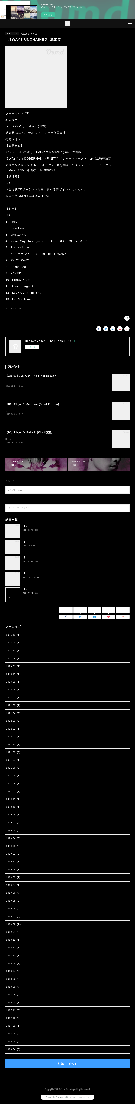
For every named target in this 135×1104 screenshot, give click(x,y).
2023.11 (13, 675)
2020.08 (13, 815)
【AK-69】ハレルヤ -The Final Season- (31, 375)
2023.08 (13, 690)
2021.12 (13, 745)
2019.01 (13, 932)
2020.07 (13, 823)
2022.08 (13, 706)
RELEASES (12, 34)
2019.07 (13, 886)
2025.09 (13, 643)
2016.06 (13, 1034)
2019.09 (13, 870)
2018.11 (13, 948)
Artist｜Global (67, 1064)
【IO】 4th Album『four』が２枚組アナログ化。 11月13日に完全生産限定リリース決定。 (71, 574)
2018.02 (13, 1003)
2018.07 (13, 972)
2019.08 (13, 878)
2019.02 (14, 925)
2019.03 (13, 917)
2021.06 (13, 768)
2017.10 (13, 1019)
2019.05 (13, 901)
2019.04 (13, 909)
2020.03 (13, 847)
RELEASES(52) (13, 309)
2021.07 (13, 760)
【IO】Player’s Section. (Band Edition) (32, 404)
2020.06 (13, 831)
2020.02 (13, 854)
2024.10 (13, 651)
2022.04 (13, 714)
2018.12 (13, 940)
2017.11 (13, 1011)
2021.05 (13, 776)
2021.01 (13, 792)
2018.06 (13, 979)
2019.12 (13, 862)
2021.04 (13, 784)
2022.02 (13, 729)
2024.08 (13, 659)
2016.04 (13, 1050)
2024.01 (13, 667)
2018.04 (13, 995)
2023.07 (13, 698)
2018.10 (13, 956)
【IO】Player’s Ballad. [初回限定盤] (29, 432)
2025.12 (13, 635)
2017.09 (14, 1026)
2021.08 (13, 753)
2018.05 (13, 987)
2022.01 (13, 737)
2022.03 (13, 721)
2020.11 (13, 800)
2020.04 (13, 839)
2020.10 (13, 807)
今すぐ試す (48, 15)
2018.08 (13, 964)
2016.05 (13, 1042)
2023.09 (13, 682)
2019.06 (13, 894)
